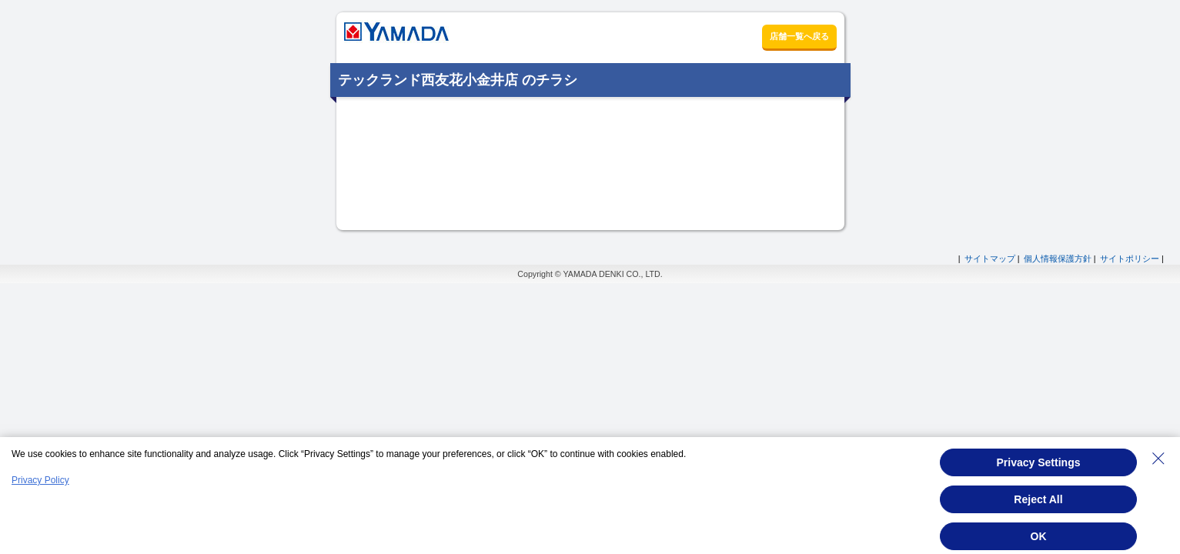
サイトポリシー (1129, 258)
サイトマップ (989, 258)
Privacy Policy (40, 480)
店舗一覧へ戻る (799, 36)
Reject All (1038, 499)
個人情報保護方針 (1057, 258)
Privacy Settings (1039, 462)
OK (1039, 536)
